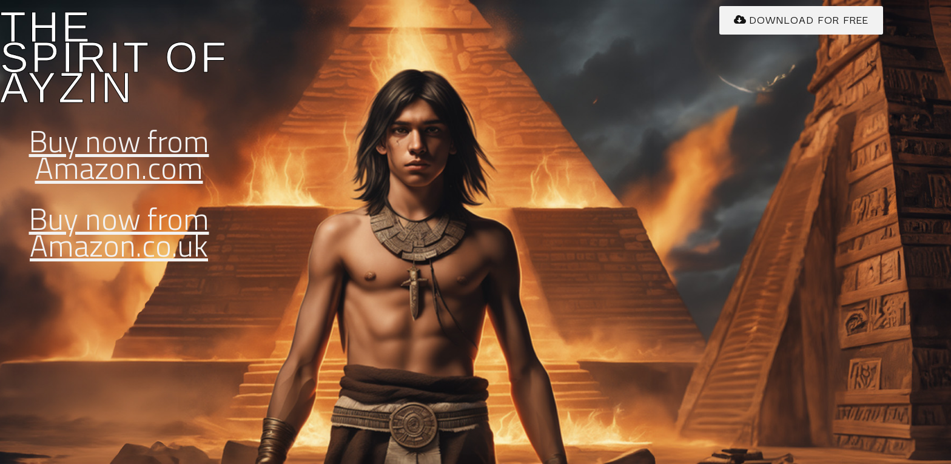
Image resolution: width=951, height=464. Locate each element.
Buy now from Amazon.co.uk (119, 231)
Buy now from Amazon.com (119, 154)
